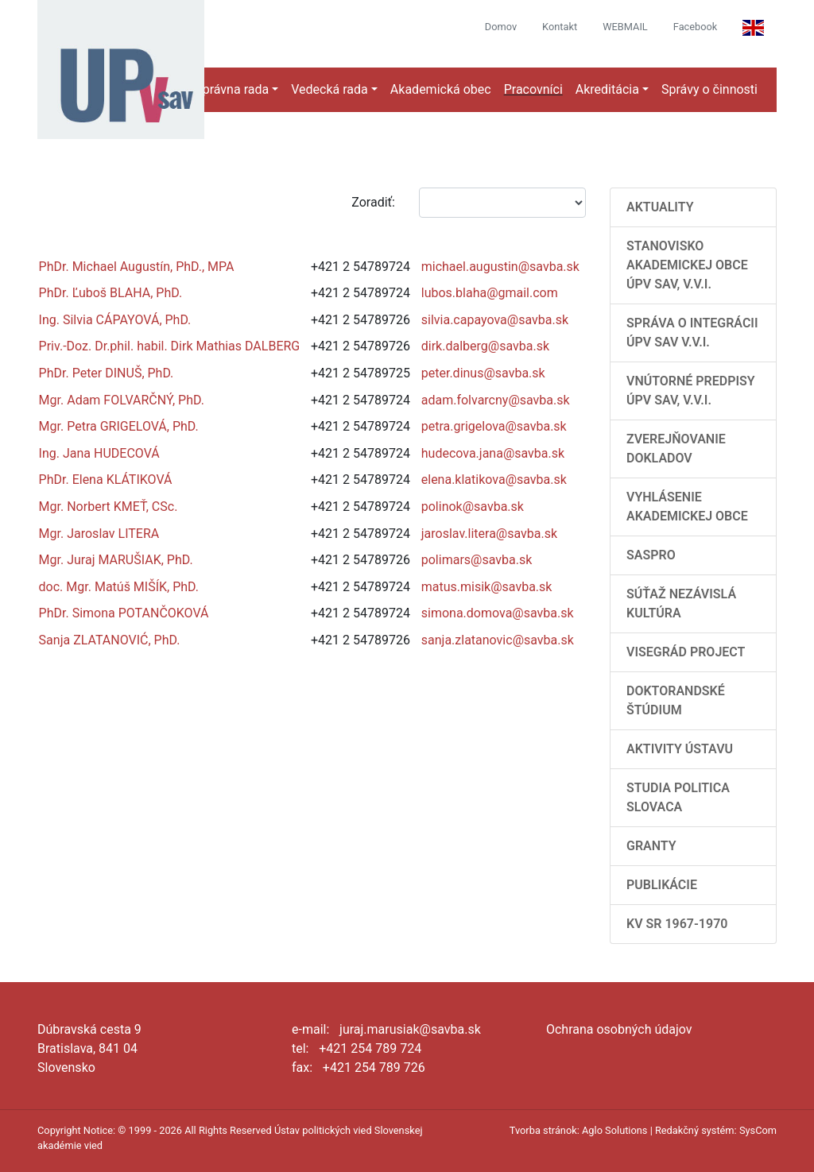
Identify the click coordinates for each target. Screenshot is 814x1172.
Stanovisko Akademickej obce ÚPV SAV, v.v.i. (687, 265)
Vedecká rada (329, 89)
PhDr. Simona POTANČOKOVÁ (124, 613)
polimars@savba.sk (477, 559)
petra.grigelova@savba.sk (494, 426)
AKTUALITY (660, 207)
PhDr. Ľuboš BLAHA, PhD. (111, 292)
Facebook (695, 27)
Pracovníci (533, 89)
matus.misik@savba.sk (486, 586)
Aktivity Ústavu (679, 748)
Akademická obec (440, 89)
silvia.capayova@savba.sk (494, 319)
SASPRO (651, 555)
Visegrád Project (685, 651)
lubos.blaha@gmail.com (489, 292)
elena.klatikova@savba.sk (494, 479)
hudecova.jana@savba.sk (492, 453)
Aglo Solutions (614, 1130)
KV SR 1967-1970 (676, 923)
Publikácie (661, 884)
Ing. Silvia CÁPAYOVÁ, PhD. (115, 319)
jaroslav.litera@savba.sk (489, 533)
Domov (501, 27)
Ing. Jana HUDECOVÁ (99, 453)
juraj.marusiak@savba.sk (410, 1029)
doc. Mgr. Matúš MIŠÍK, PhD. (119, 586)
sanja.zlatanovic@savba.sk (497, 640)
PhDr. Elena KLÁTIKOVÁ (105, 479)
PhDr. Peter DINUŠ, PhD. (106, 373)
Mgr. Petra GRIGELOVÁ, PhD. (119, 426)
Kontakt (559, 27)
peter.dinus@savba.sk (483, 373)
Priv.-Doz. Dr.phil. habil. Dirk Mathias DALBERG (169, 346)
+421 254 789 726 (374, 1067)
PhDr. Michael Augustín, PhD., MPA (137, 266)
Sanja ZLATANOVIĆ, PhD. (109, 640)
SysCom (758, 1130)
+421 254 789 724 (370, 1048)
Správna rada (232, 89)
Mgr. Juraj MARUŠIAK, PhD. (116, 559)
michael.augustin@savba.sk (500, 266)
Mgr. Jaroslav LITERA (99, 533)
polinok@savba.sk (472, 506)
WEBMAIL (625, 27)
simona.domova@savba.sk (497, 613)
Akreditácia (607, 89)
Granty (651, 845)
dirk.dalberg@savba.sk (485, 346)
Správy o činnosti (709, 89)
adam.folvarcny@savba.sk (495, 400)
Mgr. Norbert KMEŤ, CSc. (108, 506)
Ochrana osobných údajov (619, 1029)
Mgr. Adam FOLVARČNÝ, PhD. (121, 400)
